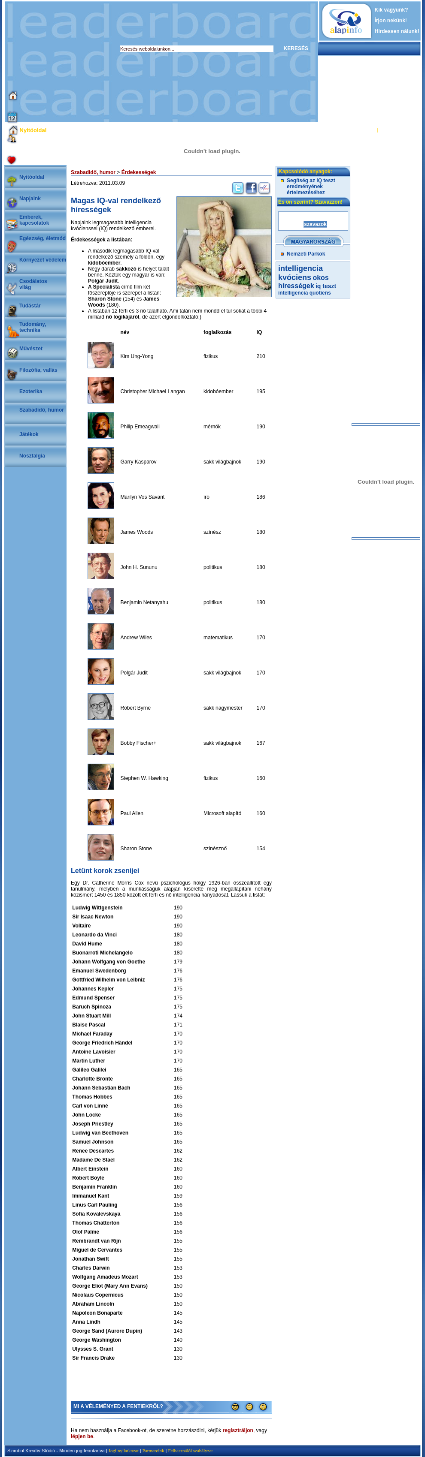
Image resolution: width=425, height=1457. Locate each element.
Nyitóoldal (31, 177)
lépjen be (82, 1436)
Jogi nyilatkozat (124, 1450)
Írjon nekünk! (391, 21)
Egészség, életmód (42, 238)
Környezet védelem (42, 260)
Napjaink (30, 199)
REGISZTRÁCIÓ (397, 129)
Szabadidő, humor (41, 410)
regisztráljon (238, 1430)
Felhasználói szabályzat (190, 1450)
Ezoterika (30, 391)
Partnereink (153, 1450)
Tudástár (30, 306)
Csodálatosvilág (33, 284)
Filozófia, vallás (38, 370)
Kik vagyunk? (391, 10)
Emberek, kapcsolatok (34, 220)
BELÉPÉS (364, 129)
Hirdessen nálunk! (397, 31)
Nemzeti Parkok (306, 254)
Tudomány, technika (32, 327)
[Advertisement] (141, 62)
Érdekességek (138, 172)
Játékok (29, 434)
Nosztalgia (32, 456)
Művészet (30, 349)
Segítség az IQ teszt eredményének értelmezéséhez (311, 187)
